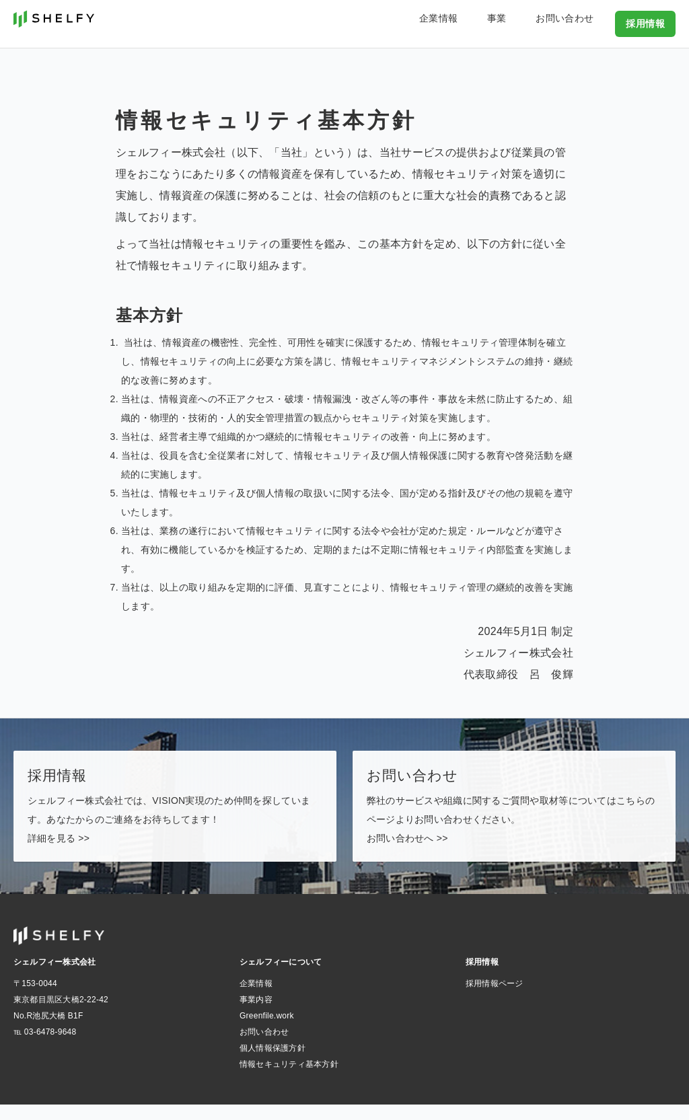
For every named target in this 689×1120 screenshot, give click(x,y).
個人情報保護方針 (272, 1063)
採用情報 (648, 23)
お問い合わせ (578, 22)
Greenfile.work (267, 1031)
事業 (526, 22)
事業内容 (256, 1015)
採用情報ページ (494, 999)
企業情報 (484, 22)
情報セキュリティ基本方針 (289, 1079)
